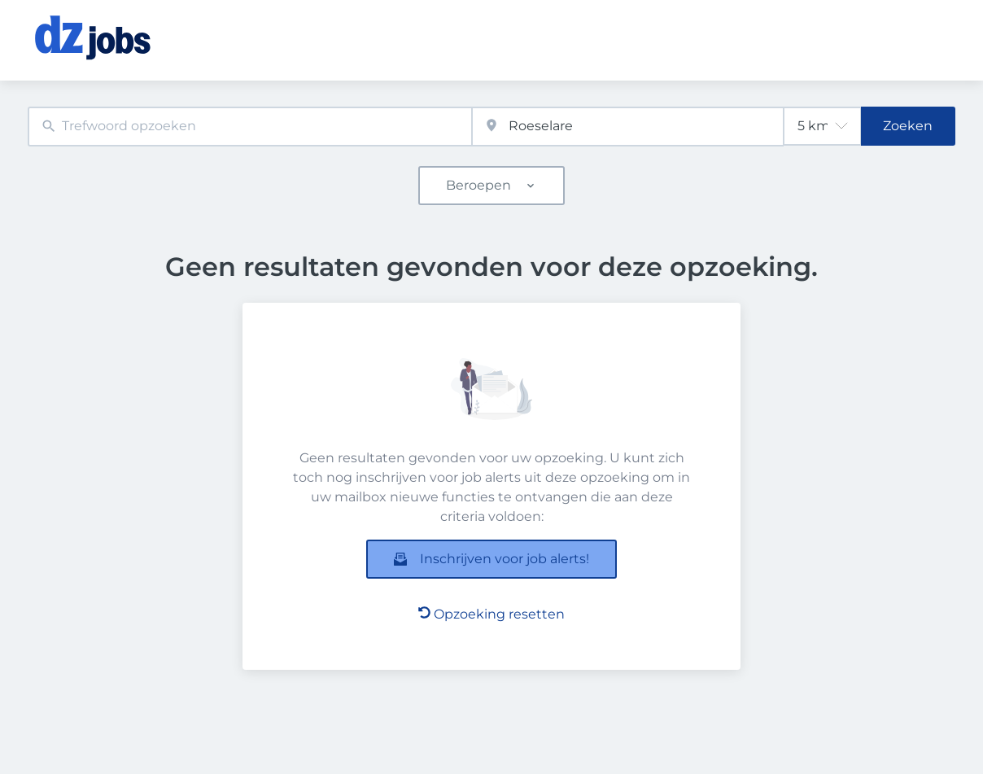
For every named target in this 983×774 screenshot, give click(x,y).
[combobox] (250, 126)
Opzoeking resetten (491, 614)
